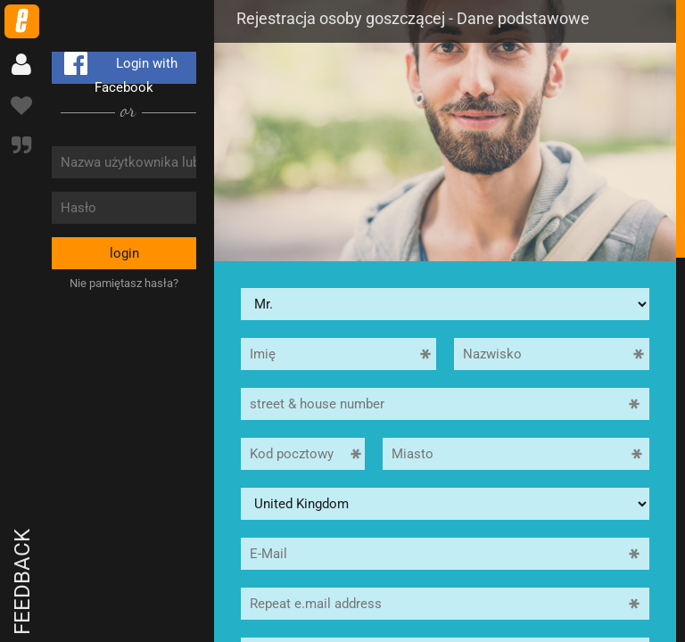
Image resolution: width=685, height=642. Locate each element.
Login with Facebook (117, 68)
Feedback (22, 582)
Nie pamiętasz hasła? (124, 283)
